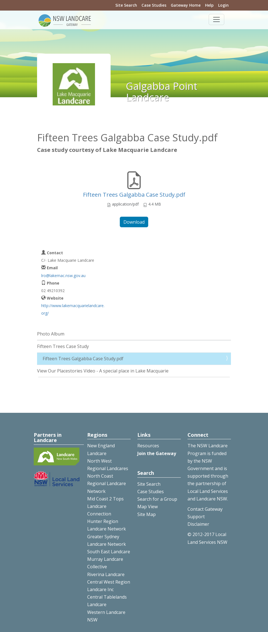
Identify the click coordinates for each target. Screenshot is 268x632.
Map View (147, 506)
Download (134, 222)
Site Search (126, 5)
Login (223, 5)
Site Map (146, 514)
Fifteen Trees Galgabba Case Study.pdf (134, 194)
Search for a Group (157, 499)
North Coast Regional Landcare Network (106, 483)
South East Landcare (108, 552)
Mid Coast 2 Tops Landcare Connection (105, 506)
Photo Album (50, 334)
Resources (148, 446)
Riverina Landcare (106, 574)
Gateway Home (186, 5)
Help (209, 5)
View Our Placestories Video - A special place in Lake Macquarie (103, 371)
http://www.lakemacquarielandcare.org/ (72, 309)
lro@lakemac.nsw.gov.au (63, 275)
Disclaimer (198, 524)
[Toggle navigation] (216, 19)
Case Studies (154, 5)
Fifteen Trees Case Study (63, 346)
